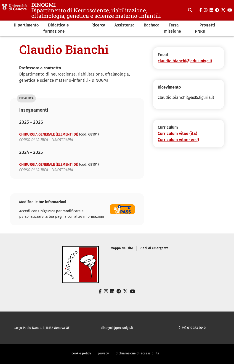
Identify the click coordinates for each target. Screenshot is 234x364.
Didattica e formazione (56, 28)
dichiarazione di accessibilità (137, 353)
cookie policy (81, 353)
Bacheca (152, 25)
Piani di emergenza (154, 248)
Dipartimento (26, 25)
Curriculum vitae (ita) (177, 133)
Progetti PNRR (205, 28)
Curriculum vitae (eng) (178, 139)
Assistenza (124, 25)
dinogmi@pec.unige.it (117, 328)
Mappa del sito (122, 248)
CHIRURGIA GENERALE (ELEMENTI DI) (48, 134)
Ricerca (98, 25)
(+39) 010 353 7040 (192, 328)
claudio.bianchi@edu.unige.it (185, 60)
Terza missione (172, 28)
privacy (103, 353)
